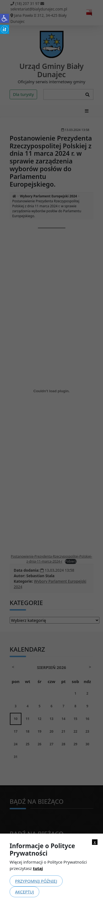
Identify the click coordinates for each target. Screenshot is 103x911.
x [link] (95, 842)
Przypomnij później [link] (36, 881)
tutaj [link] (38, 868)
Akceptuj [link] (24, 891)
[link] (4, 18)
